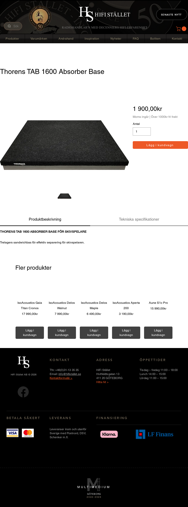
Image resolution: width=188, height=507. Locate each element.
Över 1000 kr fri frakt (29, 322)
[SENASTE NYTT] (171, 14)
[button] (181, 28)
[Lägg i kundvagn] (160, 145)
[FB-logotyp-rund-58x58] (23, 391)
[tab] (45, 219)
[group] (94, 308)
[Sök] (13, 26)
